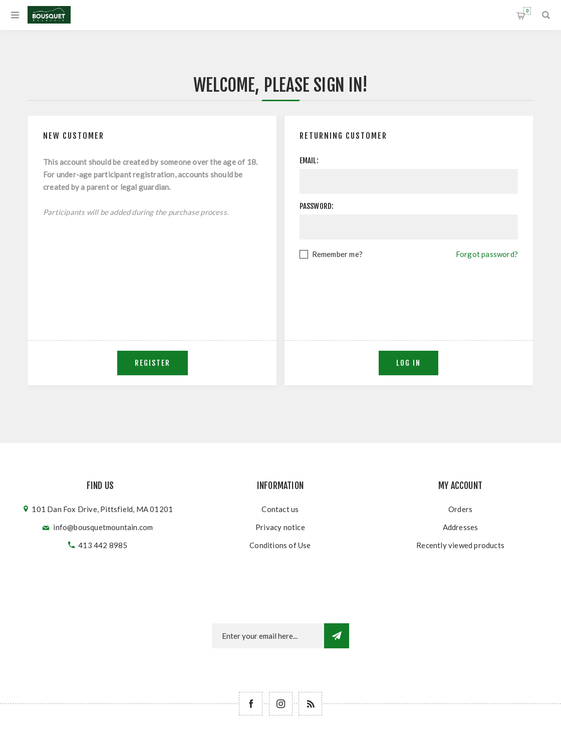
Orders (460, 509)
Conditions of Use (280, 545)
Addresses (460, 527)
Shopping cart (527, 11)
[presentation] (409, 288)
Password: (317, 206)
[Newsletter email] (268, 635)
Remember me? (337, 254)
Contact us (280, 509)
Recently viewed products (460, 545)
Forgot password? (487, 254)
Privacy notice (280, 527)
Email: (309, 160)
